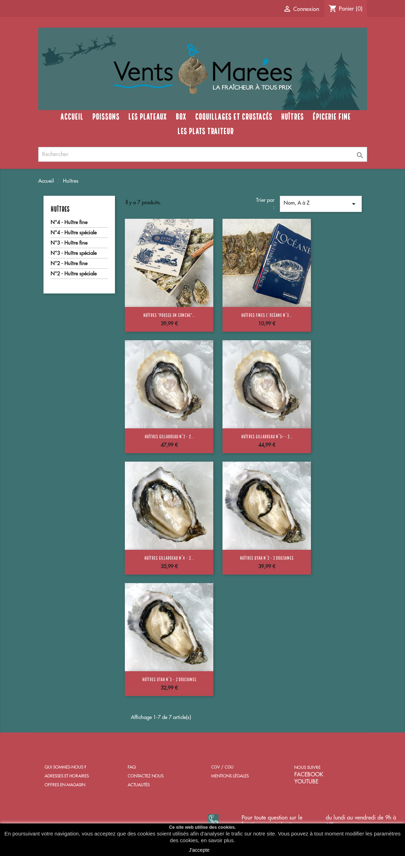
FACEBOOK (308, 774)
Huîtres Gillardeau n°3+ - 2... (267, 436)
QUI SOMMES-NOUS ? (65, 767)
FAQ (132, 767)
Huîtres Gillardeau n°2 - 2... (169, 436)
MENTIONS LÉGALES (230, 776)
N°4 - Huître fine (69, 222)
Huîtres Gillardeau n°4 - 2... (169, 557)
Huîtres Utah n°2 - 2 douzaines (267, 557)
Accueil (71, 116)
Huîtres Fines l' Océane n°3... (266, 314)
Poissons (105, 116)
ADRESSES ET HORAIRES (67, 776)
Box (180, 116)
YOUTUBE (306, 781)
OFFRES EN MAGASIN (65, 785)
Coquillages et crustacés (233, 116)
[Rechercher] (202, 154)
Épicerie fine (331, 116)
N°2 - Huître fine (69, 263)
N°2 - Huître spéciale (74, 273)
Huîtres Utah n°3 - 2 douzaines (169, 679)
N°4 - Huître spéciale (74, 232)
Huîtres (292, 116)
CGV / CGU (222, 767)
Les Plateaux (147, 116)
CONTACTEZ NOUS (145, 776)
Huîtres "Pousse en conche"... (169, 314)
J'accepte (199, 850)
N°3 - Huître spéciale (74, 253)
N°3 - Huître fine (69, 243)
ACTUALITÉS (139, 785)
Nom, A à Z (321, 204)
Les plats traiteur (205, 130)
